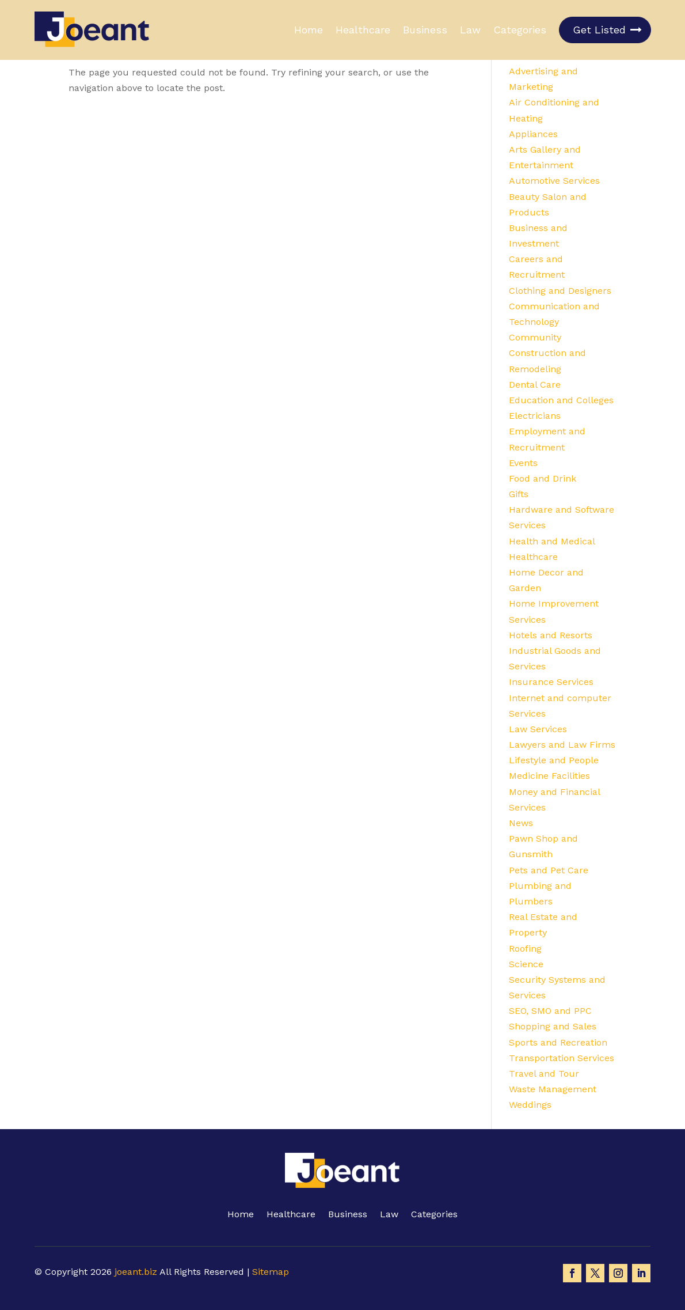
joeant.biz (136, 1271)
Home (308, 30)
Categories (519, 30)
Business (425, 30)
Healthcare (363, 30)
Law (470, 30)
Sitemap (270, 1271)
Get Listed (599, 30)
